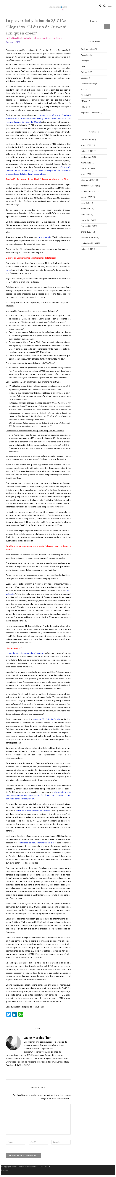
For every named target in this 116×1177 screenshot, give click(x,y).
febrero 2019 (87, 141)
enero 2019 (86, 147)
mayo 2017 (86, 210)
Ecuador (84, 79)
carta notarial (44, 239)
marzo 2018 (86, 170)
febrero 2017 (87, 228)
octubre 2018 (87, 153)
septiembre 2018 (88, 159)
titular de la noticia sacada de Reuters (33, 812)
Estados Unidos (88, 85)
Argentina (85, 56)
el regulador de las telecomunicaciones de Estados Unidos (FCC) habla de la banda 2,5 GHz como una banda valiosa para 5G (38, 797)
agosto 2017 (86, 199)
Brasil (83, 62)
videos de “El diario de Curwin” (46, 721)
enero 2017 (86, 233)
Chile (83, 68)
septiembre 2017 (88, 193)
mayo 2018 (86, 164)
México (84, 103)
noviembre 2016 (88, 245)
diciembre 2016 (88, 239)
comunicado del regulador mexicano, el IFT (37, 844)
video (8, 272)
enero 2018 (86, 176)
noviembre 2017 (88, 187)
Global (84, 97)
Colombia (85, 74)
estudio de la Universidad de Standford (26, 655)
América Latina (87, 51)
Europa (84, 91)
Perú (38, 1030)
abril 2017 (85, 216)
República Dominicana (90, 114)
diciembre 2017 (88, 182)
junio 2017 (85, 205)
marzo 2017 (86, 222)
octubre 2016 (87, 251)
